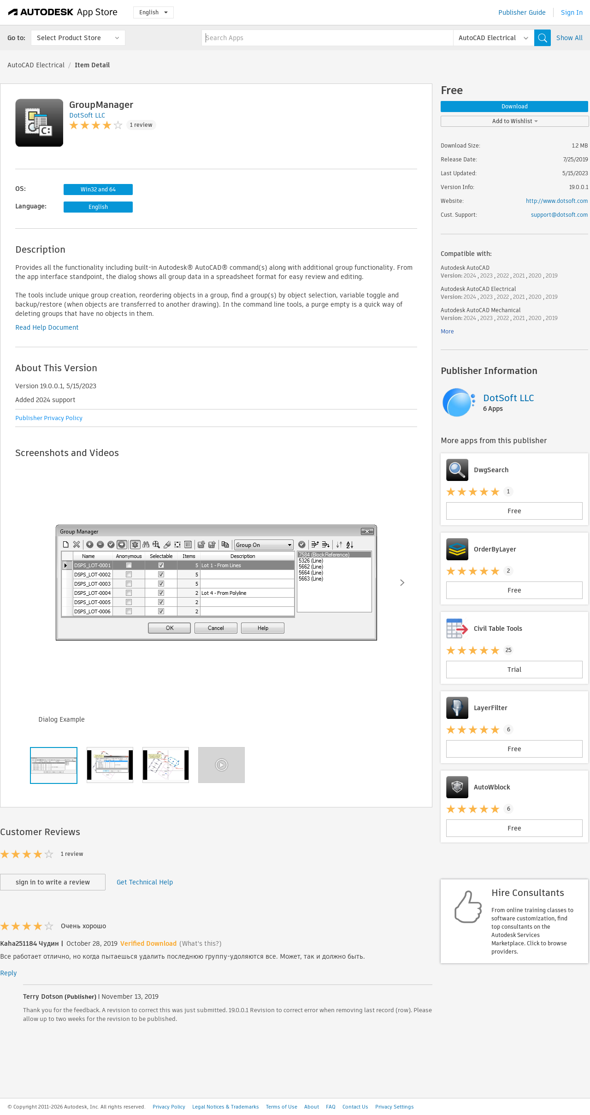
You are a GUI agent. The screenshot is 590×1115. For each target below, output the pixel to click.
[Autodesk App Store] (62, 12)
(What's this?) (200, 943)
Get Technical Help (145, 882)
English (153, 12)
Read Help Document (47, 327)
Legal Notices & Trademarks (225, 1106)
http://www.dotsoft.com (557, 201)
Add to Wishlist (515, 121)
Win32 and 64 (98, 189)
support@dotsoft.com (559, 215)
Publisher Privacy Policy (49, 418)
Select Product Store (69, 37)
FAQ (331, 1106)
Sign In (572, 12)
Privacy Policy (169, 1106)
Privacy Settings (394, 1106)
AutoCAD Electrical (36, 65)
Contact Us (355, 1106)
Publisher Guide (522, 12)
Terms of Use (281, 1106)
